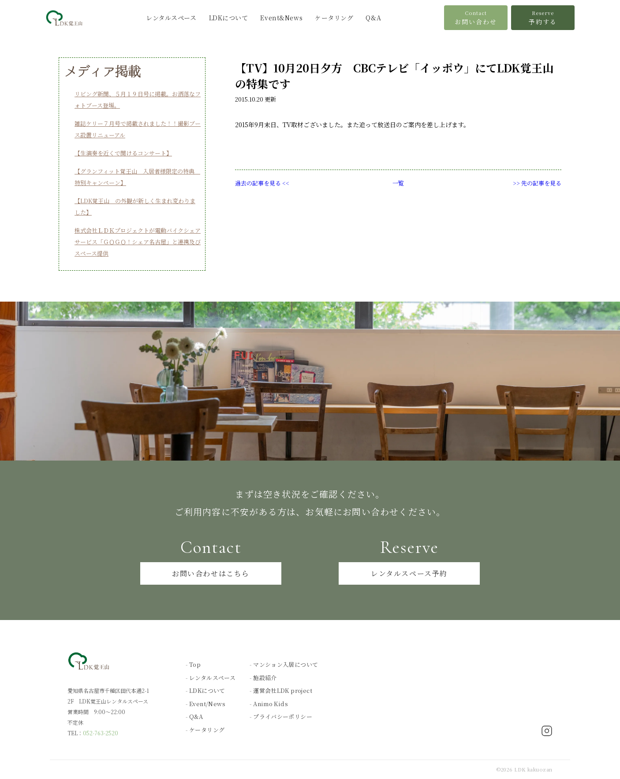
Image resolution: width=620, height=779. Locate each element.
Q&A (373, 17)
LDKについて (228, 17)
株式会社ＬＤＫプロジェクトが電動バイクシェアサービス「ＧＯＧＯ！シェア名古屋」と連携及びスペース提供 (138, 241)
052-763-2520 (100, 733)
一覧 (398, 183)
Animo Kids (270, 704)
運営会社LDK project (282, 690)
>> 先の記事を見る (537, 183)
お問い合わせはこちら (211, 573)
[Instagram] (547, 731)
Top (195, 664)
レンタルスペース (171, 17)
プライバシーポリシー (282, 716)
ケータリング (334, 17)
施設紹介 (265, 677)
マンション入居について (285, 664)
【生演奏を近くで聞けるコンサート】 (123, 153)
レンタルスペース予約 (409, 573)
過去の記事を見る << (262, 183)
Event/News (207, 704)
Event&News (281, 17)
